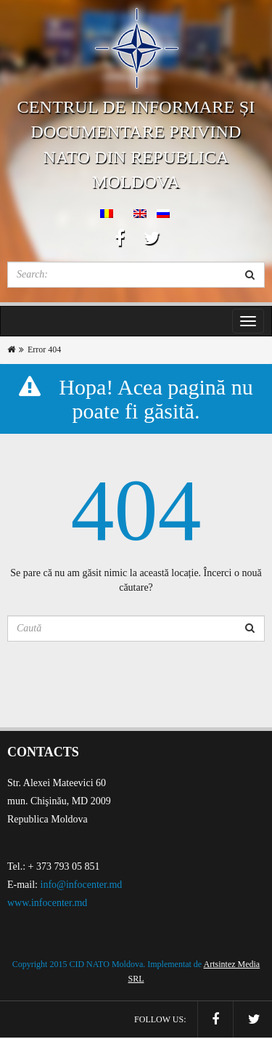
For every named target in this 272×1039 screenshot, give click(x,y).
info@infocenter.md (82, 884)
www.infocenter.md (47, 902)
